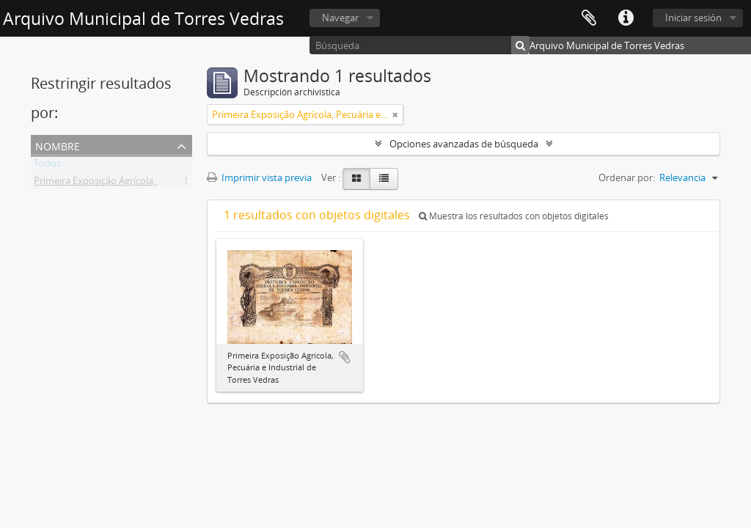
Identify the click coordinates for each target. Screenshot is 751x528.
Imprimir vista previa (259, 177)
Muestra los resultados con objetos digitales (514, 216)
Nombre (57, 145)
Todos (47, 165)
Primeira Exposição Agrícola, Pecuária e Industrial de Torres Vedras (178, 183)
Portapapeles (589, 18)
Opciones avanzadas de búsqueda (463, 143)
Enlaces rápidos (625, 18)
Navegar (340, 17)
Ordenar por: (626, 177)
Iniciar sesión (693, 17)
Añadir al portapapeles (344, 357)
